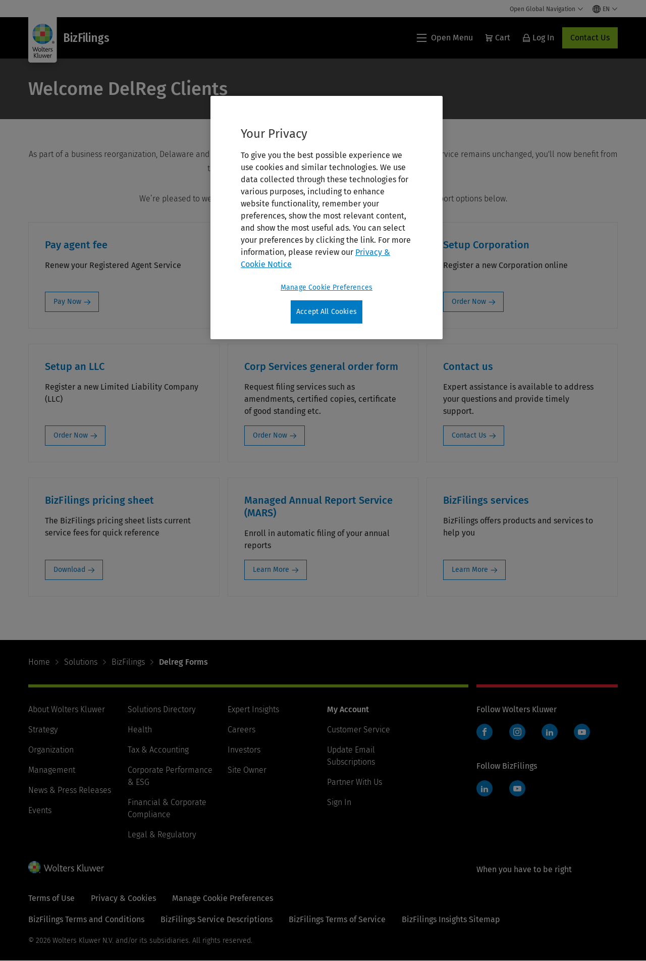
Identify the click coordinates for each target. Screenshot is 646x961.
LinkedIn (550, 732)
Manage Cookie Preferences (222, 898)
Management (51, 770)
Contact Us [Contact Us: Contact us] (469, 435)
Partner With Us (354, 782)
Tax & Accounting (158, 750)
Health (140, 729)
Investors (244, 750)
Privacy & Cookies (123, 898)
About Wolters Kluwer (66, 709)
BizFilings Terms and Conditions (86, 919)
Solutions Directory (161, 709)
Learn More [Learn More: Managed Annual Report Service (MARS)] (271, 569)
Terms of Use (51, 898)
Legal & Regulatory (162, 834)
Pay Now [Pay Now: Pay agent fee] (67, 301)
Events (39, 810)
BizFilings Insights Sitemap (451, 919)
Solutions (80, 662)
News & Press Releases (69, 790)
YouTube (582, 732)
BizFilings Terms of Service (337, 919)
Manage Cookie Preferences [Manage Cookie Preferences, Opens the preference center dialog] (326, 287)
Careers (241, 729)
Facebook (484, 732)
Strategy (43, 729)
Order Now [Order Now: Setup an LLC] (70, 435)
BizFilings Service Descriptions (216, 919)
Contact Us (590, 37)
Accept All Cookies (326, 311)
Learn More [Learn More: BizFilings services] (470, 569)
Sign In (339, 802)
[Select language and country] (605, 9)
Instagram (517, 732)
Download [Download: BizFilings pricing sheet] (69, 569)
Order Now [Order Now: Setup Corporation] (469, 301)
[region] (326, 217)
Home (39, 662)
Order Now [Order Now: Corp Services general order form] (270, 435)
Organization (51, 750)
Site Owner (247, 770)
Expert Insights (253, 709)
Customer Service (358, 729)
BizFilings (128, 662)
